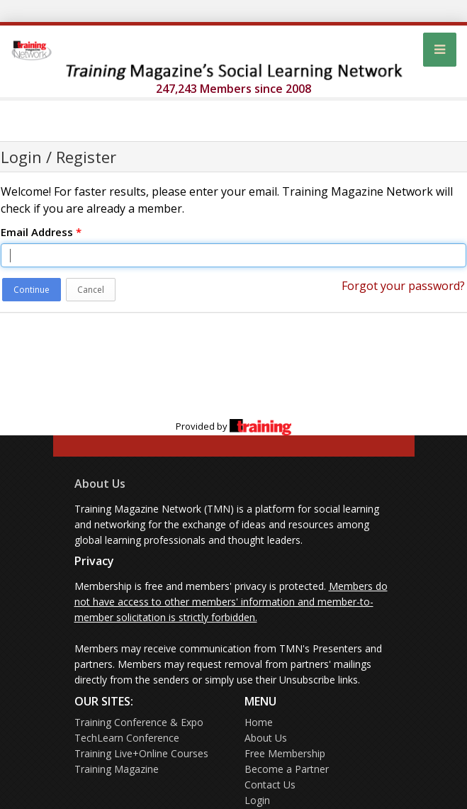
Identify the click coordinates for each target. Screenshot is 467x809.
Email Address (41, 232)
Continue (31, 290)
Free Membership (284, 753)
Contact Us (270, 784)
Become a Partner (286, 769)
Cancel (90, 290)
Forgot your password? (403, 286)
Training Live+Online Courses (141, 753)
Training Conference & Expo (138, 722)
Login (257, 800)
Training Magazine (116, 769)
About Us (99, 483)
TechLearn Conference (126, 737)
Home (258, 722)
